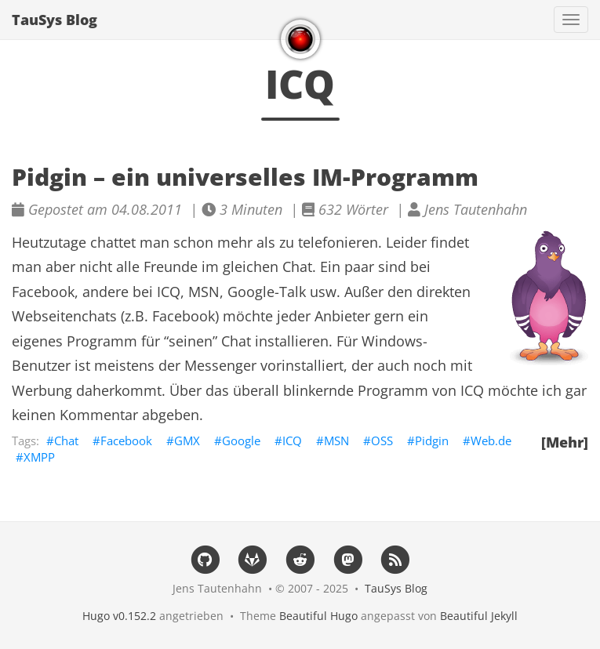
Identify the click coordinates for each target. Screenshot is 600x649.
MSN (336, 440)
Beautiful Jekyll (479, 615)
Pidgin (432, 440)
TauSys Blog (54, 19)
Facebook (126, 440)
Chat (66, 440)
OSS (382, 440)
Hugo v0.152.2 (119, 615)
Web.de (491, 440)
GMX (187, 440)
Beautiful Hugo (318, 615)
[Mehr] (564, 442)
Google (241, 440)
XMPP (39, 457)
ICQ (292, 440)
